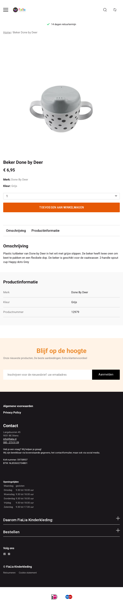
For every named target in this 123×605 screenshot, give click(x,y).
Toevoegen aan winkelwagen (61, 207)
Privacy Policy (12, 412)
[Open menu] (5, 9)
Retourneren (9, 572)
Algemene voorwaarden (18, 406)
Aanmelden (106, 374)
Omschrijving (16, 231)
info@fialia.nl (9, 439)
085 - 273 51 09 (11, 442)
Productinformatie (45, 231)
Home (7, 32)
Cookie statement (28, 572)
